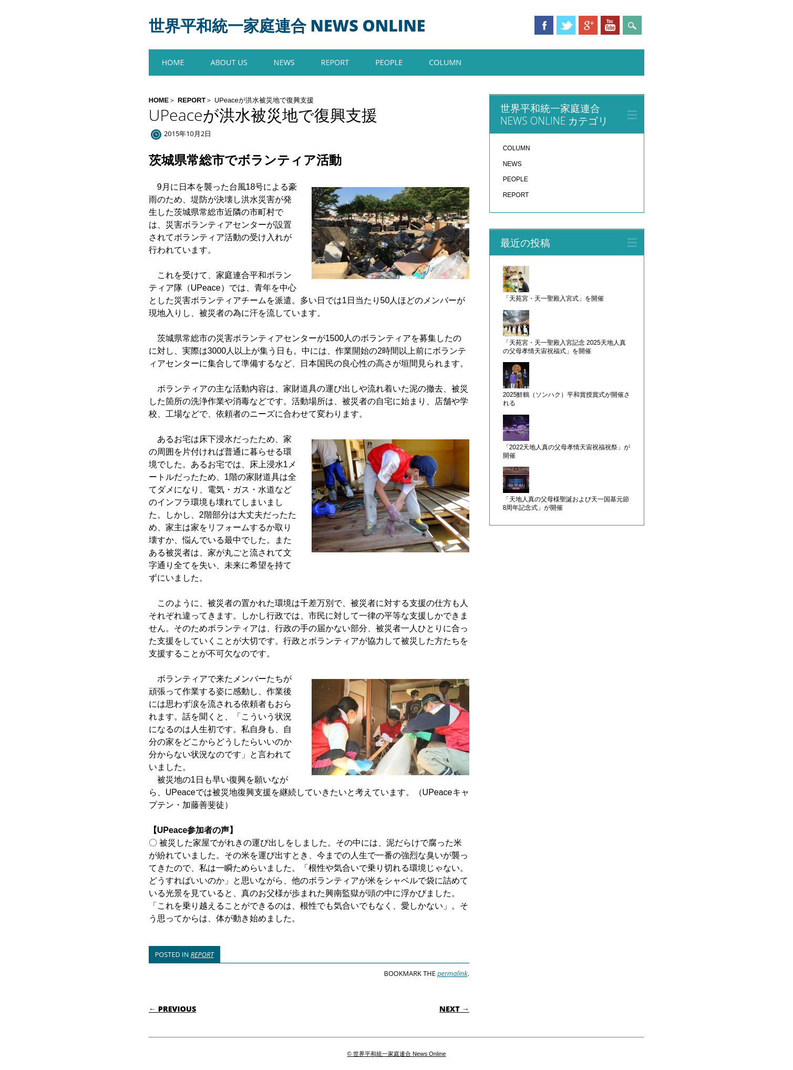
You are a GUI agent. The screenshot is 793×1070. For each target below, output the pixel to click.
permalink (452, 973)
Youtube (610, 25)
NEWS (284, 62)
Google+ (588, 25)
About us (228, 62)
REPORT (335, 62)
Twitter (566, 25)
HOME (173, 62)
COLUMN (445, 62)
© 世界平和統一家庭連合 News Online (396, 1054)
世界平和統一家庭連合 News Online (287, 25)
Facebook (543, 25)
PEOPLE (389, 62)
